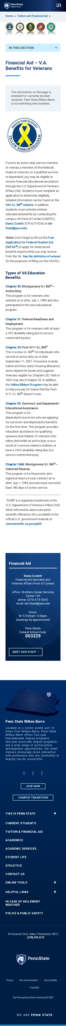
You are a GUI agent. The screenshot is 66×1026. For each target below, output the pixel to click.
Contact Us (15, 874)
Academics (14, 840)
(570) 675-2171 (36, 937)
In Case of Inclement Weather (23, 903)
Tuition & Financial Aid (24, 831)
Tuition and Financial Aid (32, 16)
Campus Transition (33, 797)
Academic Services (21, 848)
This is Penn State (20, 813)
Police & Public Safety (24, 913)
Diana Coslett (15, 223)
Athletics (14, 865)
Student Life (16, 857)
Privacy (9, 980)
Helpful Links (17, 892)
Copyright (34, 987)
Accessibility (50, 980)
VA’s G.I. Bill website (19, 205)
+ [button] (55, 813)
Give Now (33, 786)
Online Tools (16, 882)
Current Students (21, 823)
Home (9, 16)
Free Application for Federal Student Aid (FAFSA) (30, 242)
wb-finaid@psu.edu (37, 603)
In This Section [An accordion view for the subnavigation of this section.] (33, 48)
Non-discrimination (29, 980)
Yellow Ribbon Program (26, 384)
